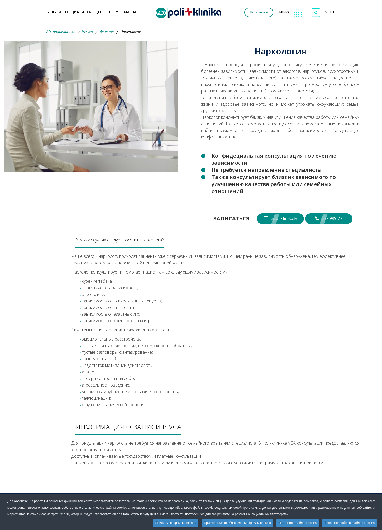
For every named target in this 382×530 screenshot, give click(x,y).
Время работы (122, 10)
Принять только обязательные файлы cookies (237, 523)
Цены (100, 10)
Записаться (259, 12)
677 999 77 (328, 218)
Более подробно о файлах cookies (349, 523)
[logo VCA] (190, 12)
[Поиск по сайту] (316, 12)
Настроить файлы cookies (298, 523)
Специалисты (78, 10)
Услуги (54, 10)
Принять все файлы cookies (175, 523)
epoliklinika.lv (280, 218)
